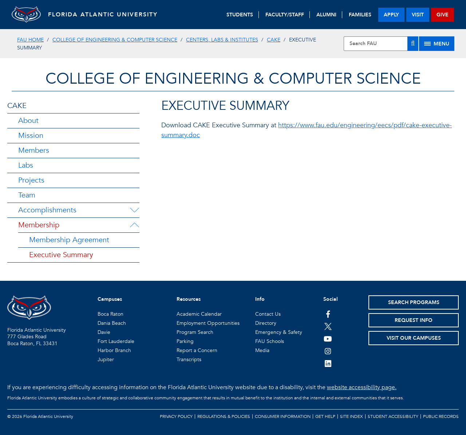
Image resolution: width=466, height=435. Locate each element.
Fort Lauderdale (116, 341)
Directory (265, 323)
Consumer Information (283, 416)
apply (391, 14)
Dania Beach (112, 323)
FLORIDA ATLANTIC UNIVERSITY (103, 15)
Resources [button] (189, 299)
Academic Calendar (199, 314)
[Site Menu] (436, 43)
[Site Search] (381, 43)
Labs (25, 165)
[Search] (412, 43)
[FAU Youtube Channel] (327, 338)
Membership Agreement (69, 240)
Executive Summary (61, 255)
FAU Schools (269, 341)
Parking (185, 341)
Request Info (414, 320)
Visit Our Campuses (414, 338)
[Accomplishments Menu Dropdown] (134, 210)
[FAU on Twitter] (327, 326)
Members (33, 150)
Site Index (351, 416)
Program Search (195, 332)
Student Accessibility (393, 416)
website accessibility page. (361, 387)
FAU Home (30, 39)
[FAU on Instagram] (327, 351)
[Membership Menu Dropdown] (134, 225)
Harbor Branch (114, 350)
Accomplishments (47, 210)
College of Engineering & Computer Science (114, 39)
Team (26, 195)
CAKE (273, 39)
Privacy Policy (176, 416)
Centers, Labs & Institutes (222, 39)
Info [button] (260, 299)
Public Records (441, 416)
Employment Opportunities (208, 323)
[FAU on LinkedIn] (327, 363)
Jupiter (106, 359)
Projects (31, 180)
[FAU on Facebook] (327, 314)
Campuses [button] (110, 299)
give (443, 14)
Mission (30, 135)
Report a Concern (197, 350)
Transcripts (189, 359)
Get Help (325, 416)
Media (262, 350)
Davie (104, 332)
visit (418, 14)
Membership (38, 225)
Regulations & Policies (223, 416)
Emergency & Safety (278, 332)
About (28, 120)
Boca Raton (110, 314)
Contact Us (268, 314)
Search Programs (413, 302)
